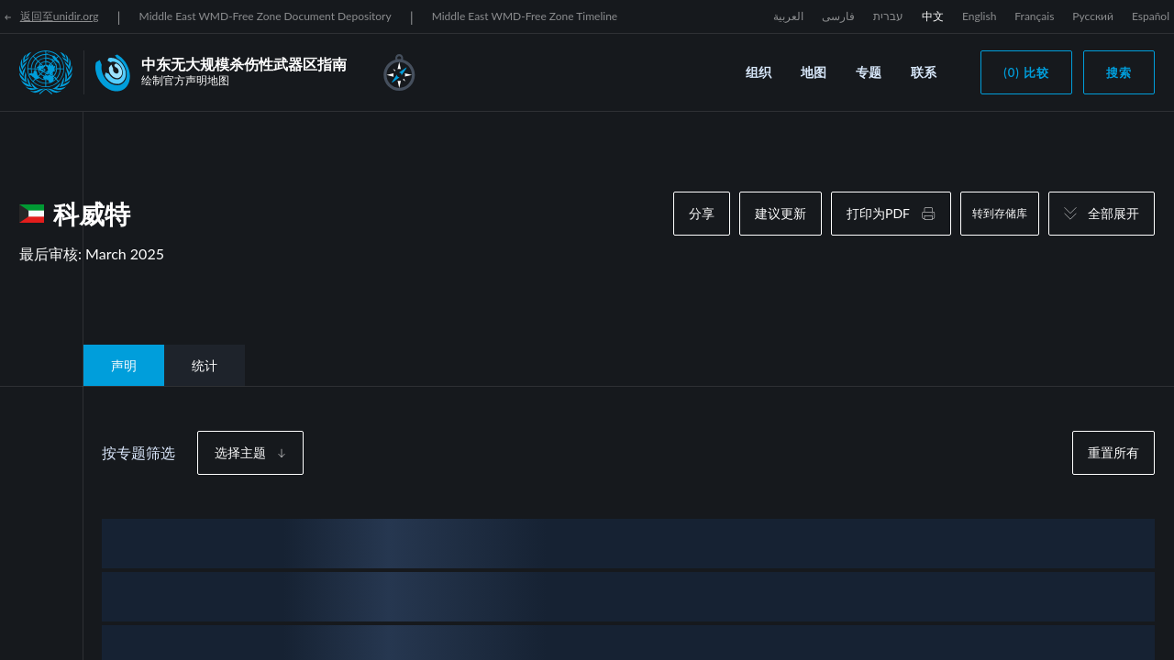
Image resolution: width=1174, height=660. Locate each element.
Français (1034, 16)
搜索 (1119, 72)
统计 (204, 365)
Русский (1092, 16)
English (979, 16)
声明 (124, 365)
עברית (888, 16)
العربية (788, 16)
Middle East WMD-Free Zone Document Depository (265, 16)
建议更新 (780, 213)
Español (1150, 16)
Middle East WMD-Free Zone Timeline (525, 16)
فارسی (838, 16)
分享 (701, 213)
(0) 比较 (1026, 72)
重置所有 (1113, 452)
